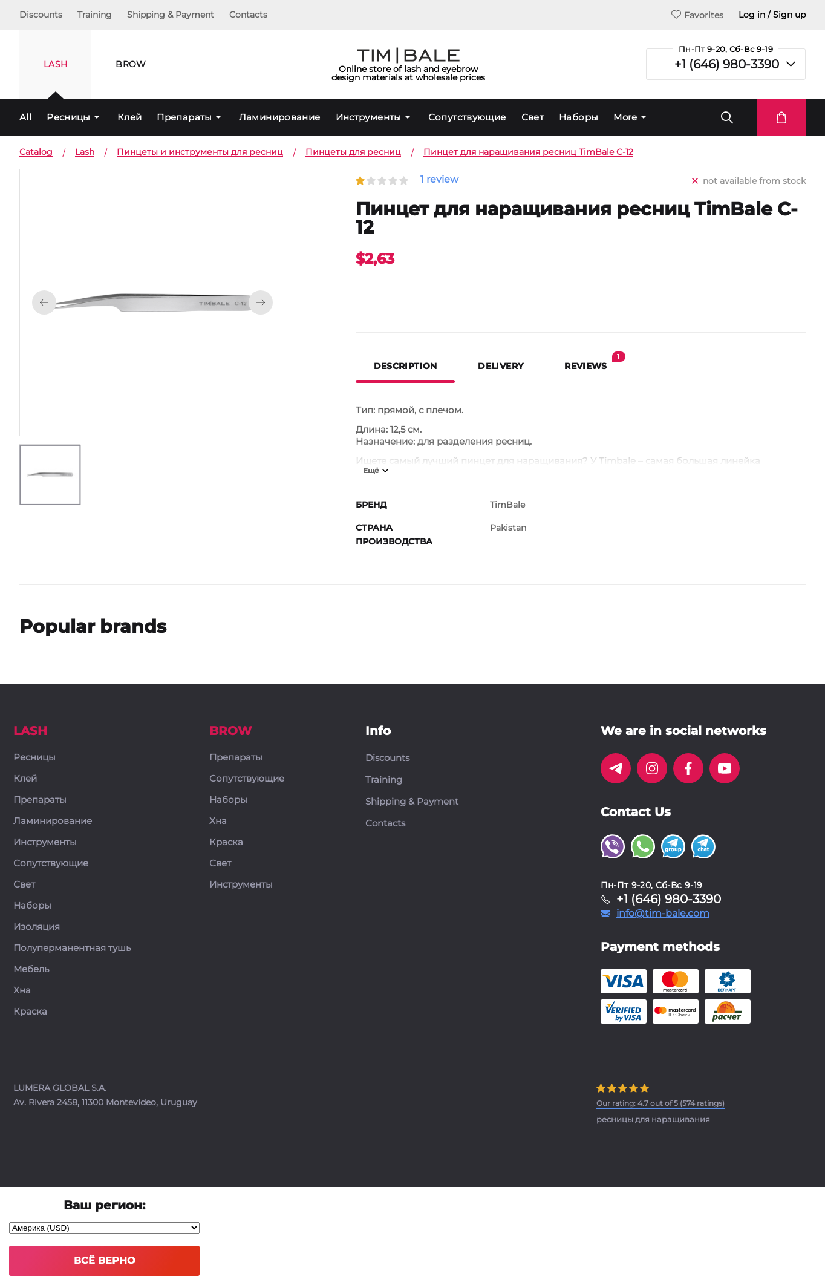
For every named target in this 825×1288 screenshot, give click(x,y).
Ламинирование (280, 117)
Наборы (578, 117)
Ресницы (69, 117)
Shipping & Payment (170, 14)
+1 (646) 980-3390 (726, 64)
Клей (129, 117)
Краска (30, 1011)
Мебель (31, 969)
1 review (439, 180)
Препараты (184, 117)
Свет (532, 117)
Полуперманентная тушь (72, 948)
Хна (22, 990)
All (25, 117)
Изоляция (36, 927)
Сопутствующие (467, 117)
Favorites (697, 14)
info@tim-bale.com (662, 913)
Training (94, 14)
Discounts (40, 14)
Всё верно (104, 1260)
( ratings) (660, 1103)
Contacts (248, 14)
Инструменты (369, 117)
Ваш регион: (104, 1205)
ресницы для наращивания (653, 1119)
